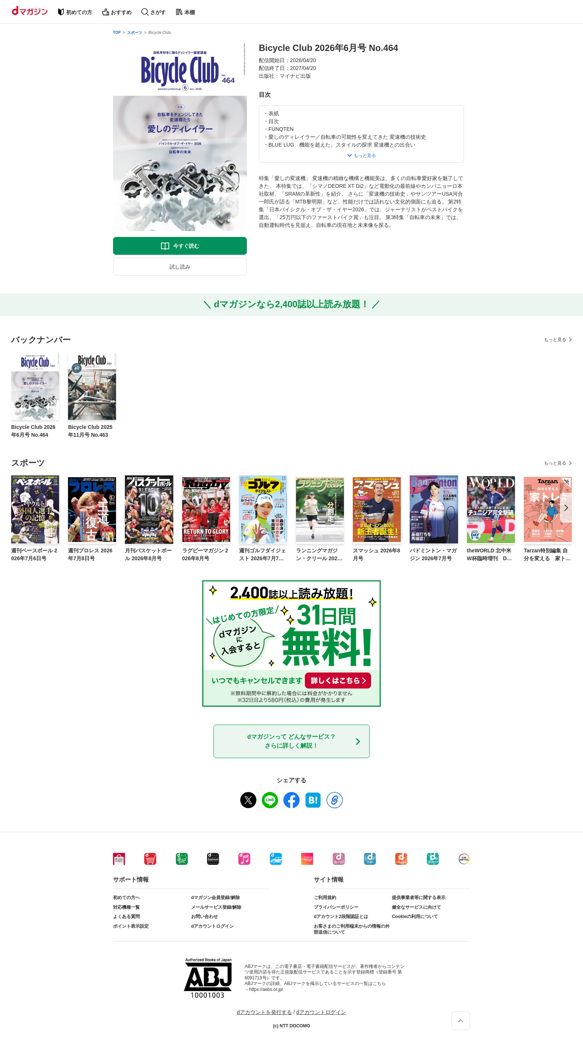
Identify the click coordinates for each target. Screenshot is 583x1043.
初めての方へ (126, 897)
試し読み (180, 267)
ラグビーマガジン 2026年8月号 (205, 554)
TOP (116, 33)
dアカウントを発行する (264, 1012)
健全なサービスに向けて (416, 907)
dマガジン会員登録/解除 (215, 897)
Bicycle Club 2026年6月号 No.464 (33, 431)
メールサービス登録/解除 (216, 907)
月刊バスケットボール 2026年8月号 (148, 554)
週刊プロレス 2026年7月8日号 (90, 554)
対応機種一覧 (126, 907)
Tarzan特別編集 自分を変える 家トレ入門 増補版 (547, 555)
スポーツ (134, 33)
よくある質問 (126, 916)
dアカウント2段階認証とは (341, 916)
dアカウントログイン (212, 926)
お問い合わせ (204, 916)
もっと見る (555, 339)
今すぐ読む (186, 246)
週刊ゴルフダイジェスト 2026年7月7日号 (262, 555)
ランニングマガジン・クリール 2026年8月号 (318, 555)
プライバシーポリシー (336, 907)
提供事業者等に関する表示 (418, 897)
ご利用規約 (325, 897)
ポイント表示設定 (131, 926)
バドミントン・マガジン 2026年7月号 (433, 554)
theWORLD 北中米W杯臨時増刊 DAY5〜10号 (490, 555)
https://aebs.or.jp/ (266, 989)
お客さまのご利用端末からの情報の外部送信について (352, 929)
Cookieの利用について (415, 916)
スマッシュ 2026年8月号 (376, 554)
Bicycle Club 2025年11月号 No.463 (90, 431)
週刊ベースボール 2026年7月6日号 (34, 554)
